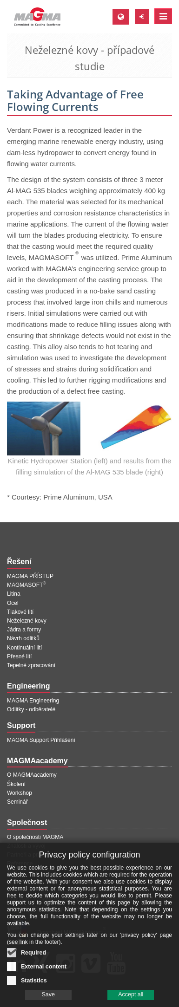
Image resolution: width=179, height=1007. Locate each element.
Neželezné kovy (26, 620)
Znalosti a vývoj (26, 846)
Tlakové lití (20, 612)
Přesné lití (19, 656)
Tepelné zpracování (31, 665)
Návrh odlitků (23, 638)
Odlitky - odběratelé (31, 709)
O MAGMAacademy (32, 775)
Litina (13, 594)
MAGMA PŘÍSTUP (30, 576)
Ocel (13, 603)
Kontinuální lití (24, 647)
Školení (16, 784)
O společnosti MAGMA (35, 837)
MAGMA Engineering (33, 700)
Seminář (17, 802)
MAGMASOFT (26, 585)
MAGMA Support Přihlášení (41, 740)
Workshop (19, 793)
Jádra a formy (24, 629)
